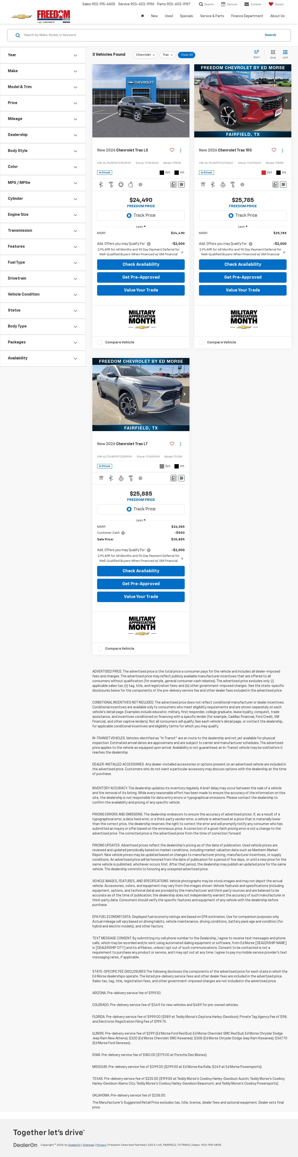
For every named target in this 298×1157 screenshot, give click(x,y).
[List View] (285, 55)
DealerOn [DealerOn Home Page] (74, 1145)
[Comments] (173, 184)
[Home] (142, 16)
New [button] (154, 16)
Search (270, 35)
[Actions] (180, 150)
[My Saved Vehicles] (276, 4)
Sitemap (88, 1145)
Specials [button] (186, 16)
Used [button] (169, 16)
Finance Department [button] (247, 16)
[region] (141, 244)
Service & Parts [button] (212, 16)
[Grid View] (272, 55)
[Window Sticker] (181, 184)
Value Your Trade (141, 290)
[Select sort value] (258, 54)
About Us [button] (277, 16)
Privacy (101, 1145)
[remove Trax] (167, 55)
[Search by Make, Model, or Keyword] (142, 35)
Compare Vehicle (119, 342)
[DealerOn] (25, 1145)
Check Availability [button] (141, 264)
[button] (184, 101)
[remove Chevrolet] (145, 55)
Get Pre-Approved (141, 277)
